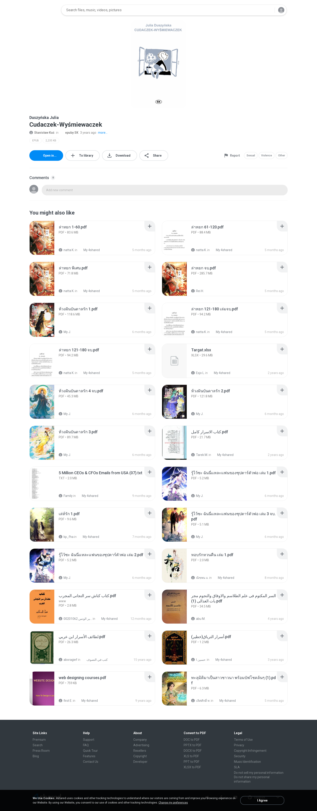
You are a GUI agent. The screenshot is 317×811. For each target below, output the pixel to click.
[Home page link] (44, 10)
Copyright (140, 756)
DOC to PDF (192, 739)
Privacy (239, 745)
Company (140, 739)
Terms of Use (243, 739)
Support (88, 739)
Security (239, 756)
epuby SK (69, 132)
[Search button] (268, 10)
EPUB (35, 140)
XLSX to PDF (192, 767)
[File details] (47, 238)
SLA (237, 767)
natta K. (66, 250)
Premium (39, 739)
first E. (65, 700)
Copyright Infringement (250, 750)
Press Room (41, 750)
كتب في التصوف (95, 659)
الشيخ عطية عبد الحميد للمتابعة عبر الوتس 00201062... (75, 618)
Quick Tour (90, 750)
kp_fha (66, 537)
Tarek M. (199, 455)
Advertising (141, 745)
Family (66, 496)
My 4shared (89, 250)
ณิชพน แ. (200, 578)
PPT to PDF (191, 761)
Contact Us (90, 761)
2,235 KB (50, 140)
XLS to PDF (191, 756)
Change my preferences (173, 802)
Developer (140, 761)
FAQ (86, 745)
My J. (65, 332)
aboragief (68, 659)
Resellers (139, 750)
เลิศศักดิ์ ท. (200, 700)
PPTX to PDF (192, 745)
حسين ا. (198, 659)
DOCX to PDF (193, 750)
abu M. (198, 618)
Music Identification (247, 761)
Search (38, 745)
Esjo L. (198, 373)
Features (89, 756)
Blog (36, 756)
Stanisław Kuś (41, 132)
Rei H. (197, 291)
